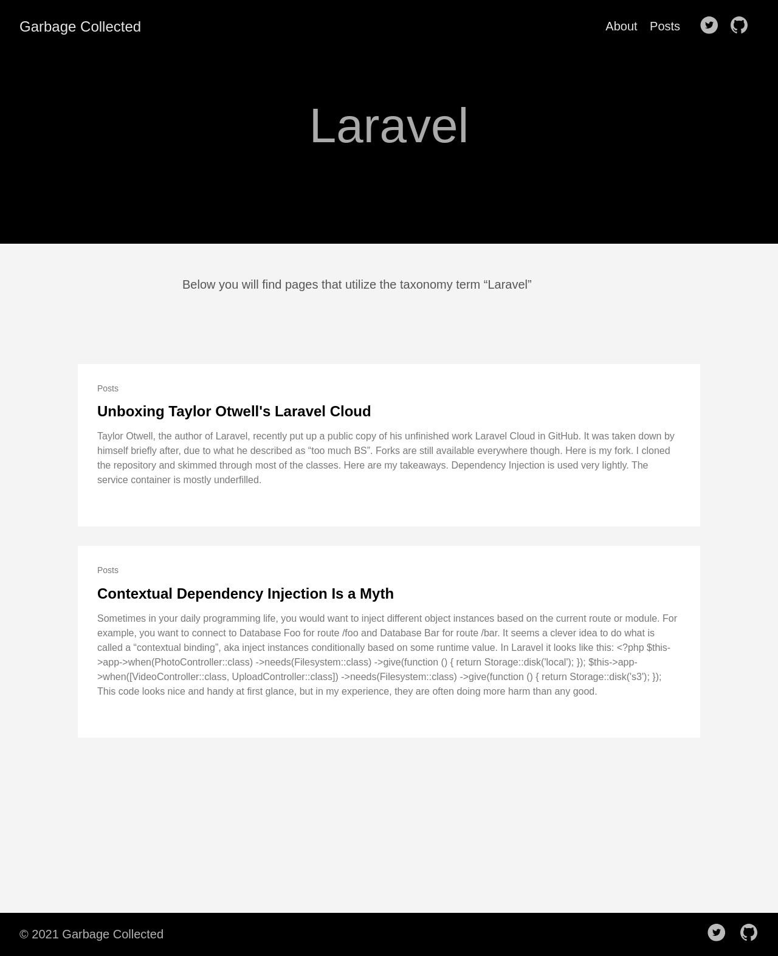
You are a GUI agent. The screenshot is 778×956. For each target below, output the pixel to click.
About (621, 26)
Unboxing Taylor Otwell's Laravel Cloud (234, 411)
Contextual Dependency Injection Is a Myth (245, 593)
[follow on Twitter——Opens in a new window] (713, 26)
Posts (665, 26)
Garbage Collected (80, 26)
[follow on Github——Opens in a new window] (742, 26)
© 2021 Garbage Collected (91, 934)
